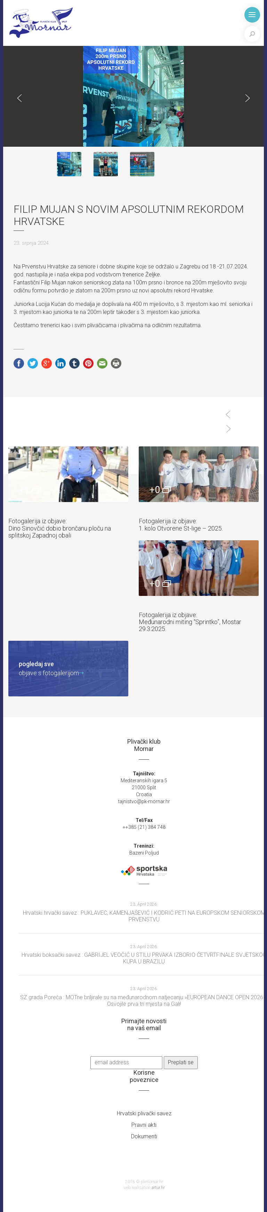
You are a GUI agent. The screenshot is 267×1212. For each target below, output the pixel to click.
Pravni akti (143, 1125)
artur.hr (158, 1187)
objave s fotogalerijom (49, 668)
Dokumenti (144, 1136)
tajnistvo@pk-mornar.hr (144, 801)
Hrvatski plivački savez (144, 1113)
